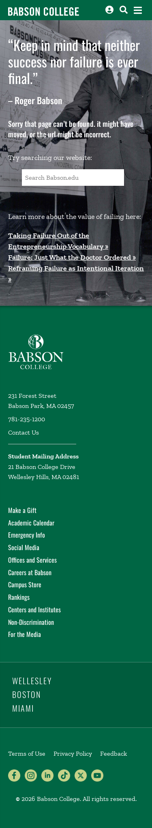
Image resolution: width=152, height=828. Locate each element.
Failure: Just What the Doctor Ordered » (72, 257)
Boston (26, 694)
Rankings (19, 597)
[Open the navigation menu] (138, 10)
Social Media (23, 547)
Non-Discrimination (31, 622)
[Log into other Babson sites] (109, 10)
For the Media (24, 634)
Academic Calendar (31, 522)
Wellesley (32, 681)
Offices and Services (32, 560)
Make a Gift (22, 510)
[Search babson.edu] (124, 10)
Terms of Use (26, 753)
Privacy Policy (73, 753)
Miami (23, 708)
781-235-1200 (26, 419)
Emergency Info (26, 535)
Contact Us (23, 432)
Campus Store (24, 584)
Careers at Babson (29, 572)
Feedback (113, 753)
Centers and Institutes (34, 609)
